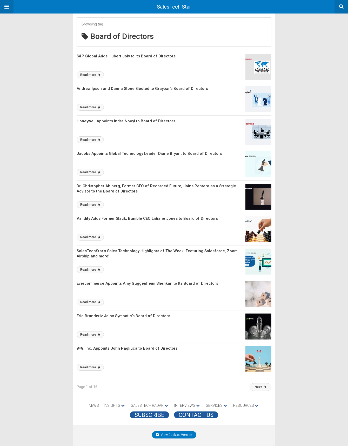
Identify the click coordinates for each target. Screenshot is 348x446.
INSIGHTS (114, 405)
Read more (90, 75)
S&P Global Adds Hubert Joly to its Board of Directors (126, 56)
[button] (7, 7)
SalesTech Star (174, 7)
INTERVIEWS (187, 405)
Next (260, 387)
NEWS (94, 405)
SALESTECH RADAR (149, 405)
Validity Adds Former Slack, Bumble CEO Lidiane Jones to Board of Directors (147, 218)
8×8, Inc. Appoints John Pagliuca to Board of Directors (127, 348)
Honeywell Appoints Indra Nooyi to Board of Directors (126, 121)
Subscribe (149, 414)
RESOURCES (245, 405)
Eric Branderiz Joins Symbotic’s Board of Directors (123, 316)
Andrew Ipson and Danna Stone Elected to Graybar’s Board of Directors (142, 88)
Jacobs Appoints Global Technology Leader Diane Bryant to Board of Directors (149, 153)
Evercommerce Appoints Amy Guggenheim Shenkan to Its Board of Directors (147, 283)
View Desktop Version (174, 435)
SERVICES (216, 405)
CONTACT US (196, 414)
